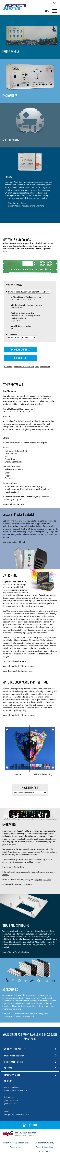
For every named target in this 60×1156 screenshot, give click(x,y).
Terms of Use (15, 1147)
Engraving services (43, 879)
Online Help (18, 504)
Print (41, 205)
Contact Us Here (25, 671)
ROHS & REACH (20, 358)
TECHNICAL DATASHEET (20, 349)
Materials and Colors (17, 203)
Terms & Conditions (44, 1147)
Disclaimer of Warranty (44, 1142)
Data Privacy (44, 1151)
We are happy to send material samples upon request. (27, 366)
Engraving (30, 205)
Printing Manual (27, 666)
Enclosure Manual (26, 1016)
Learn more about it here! (14, 541)
